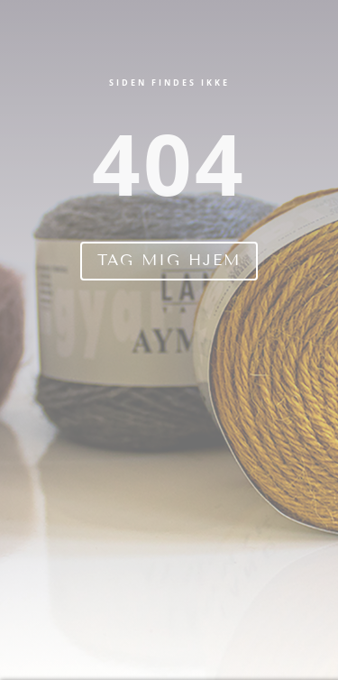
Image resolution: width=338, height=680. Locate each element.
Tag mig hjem (169, 260)
